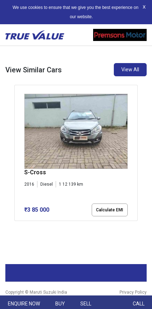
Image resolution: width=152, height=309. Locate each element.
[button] (16, 235)
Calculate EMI (109, 209)
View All (130, 69)
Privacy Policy (133, 292)
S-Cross (35, 172)
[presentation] (18, 159)
